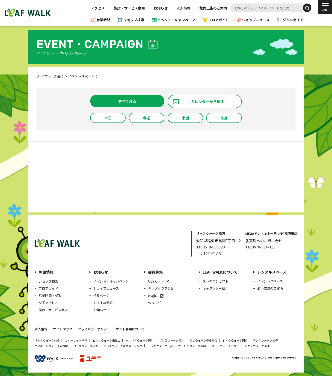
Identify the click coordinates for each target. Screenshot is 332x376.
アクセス (98, 8)
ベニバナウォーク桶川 (140, 340)
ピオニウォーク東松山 (106, 340)
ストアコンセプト (215, 281)
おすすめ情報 (103, 302)
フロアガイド (218, 19)
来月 (224, 118)
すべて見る (127, 101)
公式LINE (155, 302)
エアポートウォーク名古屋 (51, 346)
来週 (185, 118)
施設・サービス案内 (129, 8)
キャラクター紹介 (215, 288)
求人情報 (183, 8)
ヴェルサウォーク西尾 (192, 346)
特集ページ (101, 295)
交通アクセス (48, 302)
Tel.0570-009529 (210, 247)
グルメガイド (293, 19)
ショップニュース (256, 19)
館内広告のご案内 (213, 8)
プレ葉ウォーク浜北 (171, 340)
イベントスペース (270, 281)
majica (153, 295)
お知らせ (161, 8)
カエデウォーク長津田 (258, 346)
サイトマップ (62, 329)
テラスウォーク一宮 (160, 346)
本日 (108, 118)
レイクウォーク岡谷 (235, 340)
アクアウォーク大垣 (265, 340)
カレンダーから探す (207, 101)
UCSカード (156, 281)
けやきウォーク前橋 (47, 340)
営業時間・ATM (50, 295)
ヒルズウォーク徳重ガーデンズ (123, 346)
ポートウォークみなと (225, 346)
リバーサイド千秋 (76, 340)
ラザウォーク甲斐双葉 (203, 340)
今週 (146, 118)
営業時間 (103, 19)
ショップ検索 (133, 19)
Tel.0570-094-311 (260, 247)
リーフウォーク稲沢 (85, 346)
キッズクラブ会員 (161, 288)
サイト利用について (130, 329)
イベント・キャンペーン (176, 19)
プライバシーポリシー (94, 329)
